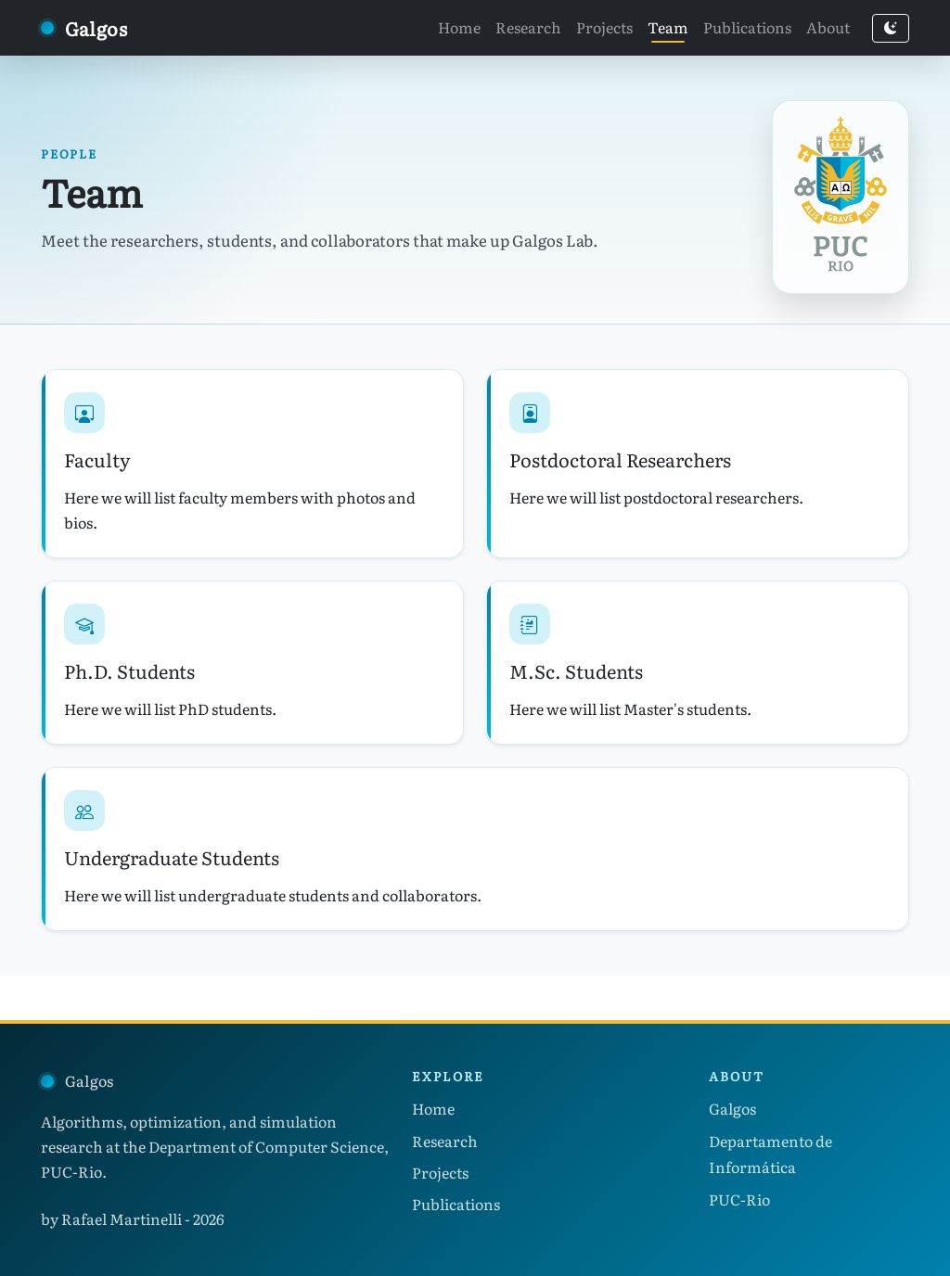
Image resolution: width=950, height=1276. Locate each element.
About (828, 27)
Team (668, 27)
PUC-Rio (739, 1199)
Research (528, 27)
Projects (604, 27)
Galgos (732, 1108)
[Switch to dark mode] (890, 28)
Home (459, 27)
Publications (747, 27)
